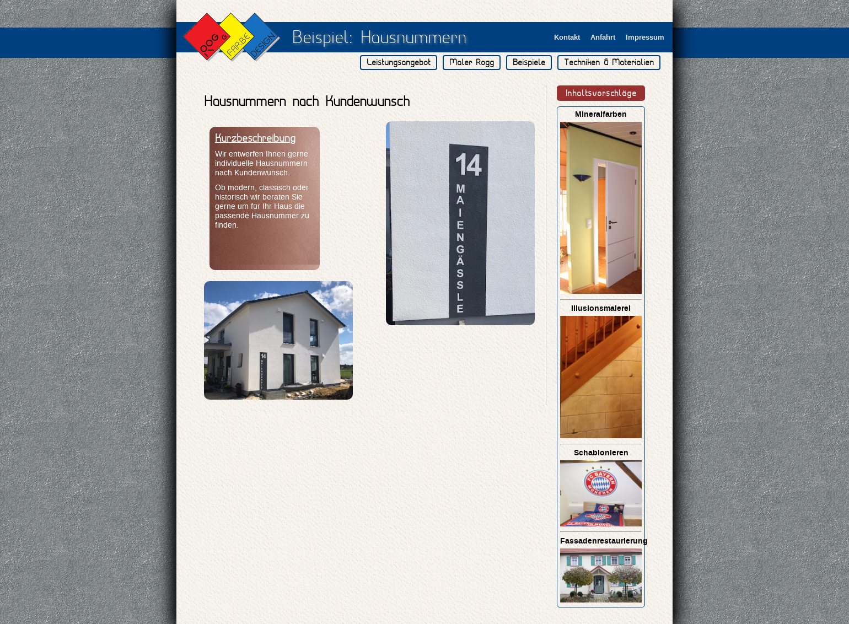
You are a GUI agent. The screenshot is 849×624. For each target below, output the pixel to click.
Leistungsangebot (399, 62)
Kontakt (567, 37)
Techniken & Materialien (609, 62)
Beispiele (529, 62)
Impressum (645, 37)
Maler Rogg (471, 62)
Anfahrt (602, 37)
